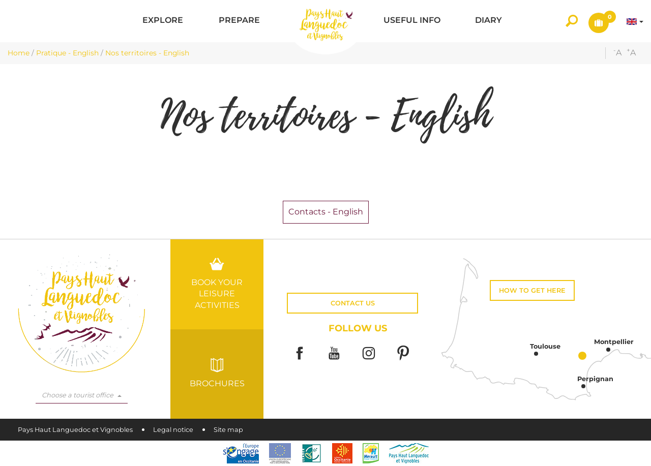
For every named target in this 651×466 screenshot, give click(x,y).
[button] (163, 21)
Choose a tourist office (82, 395)
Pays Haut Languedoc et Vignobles (75, 429)
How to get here (532, 290)
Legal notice (173, 429)
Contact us (353, 303)
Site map (228, 429)
